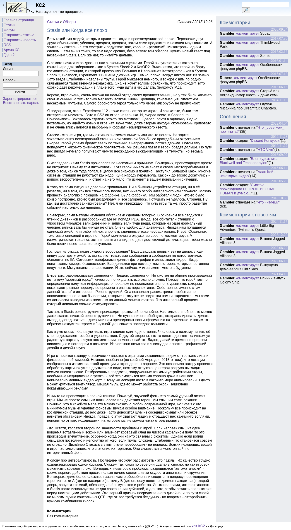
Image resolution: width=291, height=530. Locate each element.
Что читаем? (268, 202)
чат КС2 (198, 526)
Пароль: (10, 80)
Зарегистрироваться (20, 99)
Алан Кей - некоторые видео (248, 174)
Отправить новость (20, 40)
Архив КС (11, 50)
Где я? (9, 55)
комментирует (247, 33)
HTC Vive (265, 150)
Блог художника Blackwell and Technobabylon (249, 161)
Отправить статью (19, 35)
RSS (7, 45)
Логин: (8, 69)
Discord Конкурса (265, 141)
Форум (9, 30)
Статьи (9, 25)
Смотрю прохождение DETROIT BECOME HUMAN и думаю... (248, 189)
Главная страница (19, 20)
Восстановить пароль (21, 103)
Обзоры (69, 22)
